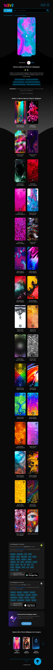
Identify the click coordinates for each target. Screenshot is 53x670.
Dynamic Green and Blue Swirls (20, 418)
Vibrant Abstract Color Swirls (20, 155)
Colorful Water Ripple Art (33, 243)
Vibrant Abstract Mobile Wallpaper (20, 272)
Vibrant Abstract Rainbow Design (20, 388)
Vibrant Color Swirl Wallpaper (32, 388)
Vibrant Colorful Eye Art (33, 534)
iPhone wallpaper (20, 587)
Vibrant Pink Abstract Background (20, 213)
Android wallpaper (21, 549)
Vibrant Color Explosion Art (33, 330)
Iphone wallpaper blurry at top (33, 84)
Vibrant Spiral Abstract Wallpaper (20, 359)
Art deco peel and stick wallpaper (32, 82)
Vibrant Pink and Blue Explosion (32, 213)
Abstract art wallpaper (21, 15)
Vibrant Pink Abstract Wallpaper (20, 243)
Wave (30, 62)
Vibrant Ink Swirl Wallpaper (32, 126)
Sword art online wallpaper (32, 79)
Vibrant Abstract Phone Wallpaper (20, 126)
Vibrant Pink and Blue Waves (32, 447)
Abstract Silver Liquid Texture (33, 359)
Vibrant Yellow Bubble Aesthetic (20, 505)
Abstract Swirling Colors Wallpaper (33, 476)
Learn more (26, 623)
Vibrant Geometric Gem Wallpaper (20, 534)
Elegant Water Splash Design (20, 330)
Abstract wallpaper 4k (20, 79)
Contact (12, 659)
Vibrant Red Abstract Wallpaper (33, 184)
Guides (26, 660)
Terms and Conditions (26, 659)
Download (26, 55)
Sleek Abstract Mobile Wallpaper (20, 184)
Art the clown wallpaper (18, 82)
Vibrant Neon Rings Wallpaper (32, 505)
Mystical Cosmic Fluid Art (32, 155)
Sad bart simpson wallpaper (19, 84)
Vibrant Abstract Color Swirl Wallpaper (33, 301)
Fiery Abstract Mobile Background (20, 447)
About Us (17, 659)
